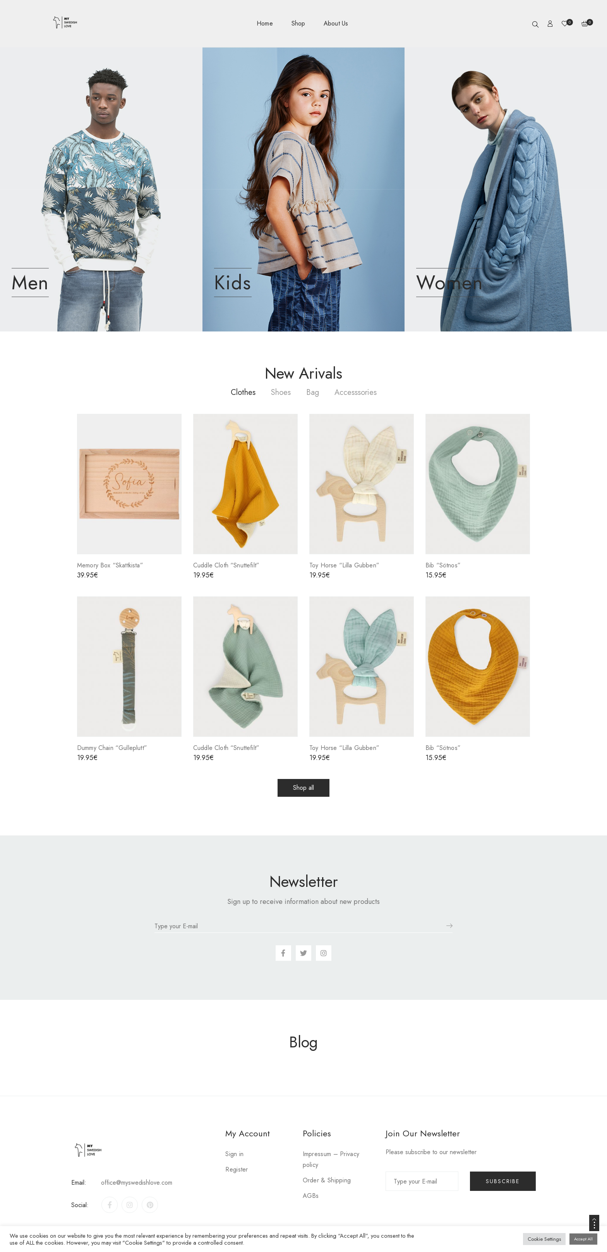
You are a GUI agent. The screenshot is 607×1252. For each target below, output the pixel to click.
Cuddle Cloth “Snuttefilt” (226, 565)
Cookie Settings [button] (544, 1239)
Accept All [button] (583, 1239)
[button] (303, 788)
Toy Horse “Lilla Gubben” (344, 565)
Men (30, 282)
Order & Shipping (327, 1180)
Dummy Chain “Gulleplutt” (112, 747)
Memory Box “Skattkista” (110, 565)
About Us (336, 23)
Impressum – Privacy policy (331, 1159)
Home (265, 23)
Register (236, 1169)
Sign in (234, 1154)
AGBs (311, 1195)
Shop (298, 23)
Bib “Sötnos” (443, 565)
